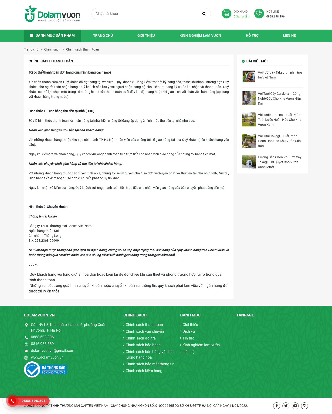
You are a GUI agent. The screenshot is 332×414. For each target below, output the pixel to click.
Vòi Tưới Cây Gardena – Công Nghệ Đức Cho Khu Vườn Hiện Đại (279, 98)
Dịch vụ (189, 331)
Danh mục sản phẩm (52, 35)
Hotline (270, 14)
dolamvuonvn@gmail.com (52, 350)
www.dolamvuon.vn (47, 357)
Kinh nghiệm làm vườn (200, 36)
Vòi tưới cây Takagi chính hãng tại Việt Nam (280, 75)
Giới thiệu (146, 36)
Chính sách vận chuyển (145, 331)
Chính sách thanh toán (82, 49)
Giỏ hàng (238, 14)
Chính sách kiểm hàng (144, 371)
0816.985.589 (42, 344)
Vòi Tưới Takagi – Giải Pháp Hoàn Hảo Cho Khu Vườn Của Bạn (279, 141)
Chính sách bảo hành (143, 345)
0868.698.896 (42, 337)
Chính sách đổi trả (141, 338)
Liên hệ (289, 36)
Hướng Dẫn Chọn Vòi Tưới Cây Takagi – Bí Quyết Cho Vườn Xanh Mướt (280, 162)
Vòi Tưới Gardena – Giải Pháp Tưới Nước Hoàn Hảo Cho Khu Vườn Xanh (279, 119)
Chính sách (52, 49)
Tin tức (188, 338)
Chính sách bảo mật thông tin (150, 364)
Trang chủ (103, 36)
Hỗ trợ (252, 36)
